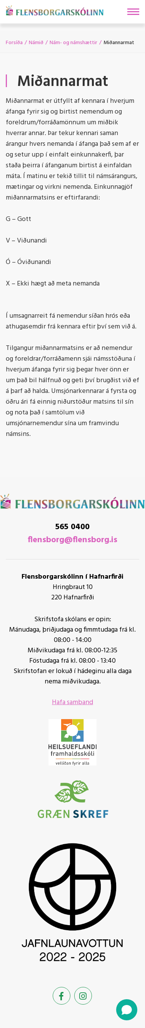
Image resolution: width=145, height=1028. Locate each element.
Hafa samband (72, 702)
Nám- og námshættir (73, 42)
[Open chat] (126, 1009)
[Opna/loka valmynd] (133, 11)
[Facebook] (61, 996)
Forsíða (14, 42)
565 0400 (72, 527)
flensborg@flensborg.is (72, 540)
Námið (36, 42)
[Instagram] (83, 996)
